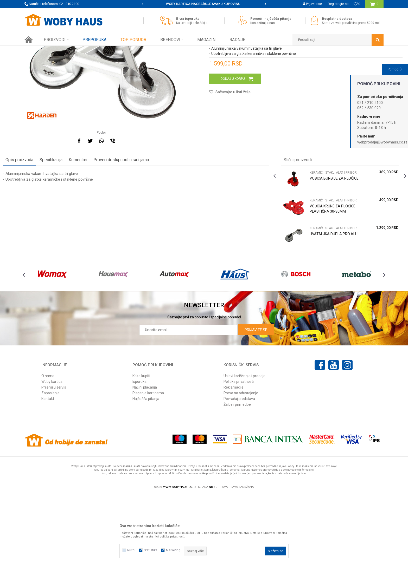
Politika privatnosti (239, 450)
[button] (338, 39)
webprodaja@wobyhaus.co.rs (382, 142)
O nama (47, 445)
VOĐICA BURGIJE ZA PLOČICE (319, 238)
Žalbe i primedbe (237, 473)
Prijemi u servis (53, 456)
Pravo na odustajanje (241, 462)
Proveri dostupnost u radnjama (142, 217)
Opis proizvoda (41, 217)
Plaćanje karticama (148, 462)
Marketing (173, 550)
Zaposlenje (50, 462)
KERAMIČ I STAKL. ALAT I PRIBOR (116, 49)
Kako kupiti (141, 445)
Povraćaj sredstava (239, 467)
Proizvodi (61, 49)
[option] (204, 4)
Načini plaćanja (144, 456)
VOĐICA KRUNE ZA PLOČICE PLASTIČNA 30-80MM (322, 268)
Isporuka (139, 450)
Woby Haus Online (37, 49)
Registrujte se (338, 4)
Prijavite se (256, 399)
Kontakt (47, 467)
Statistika (150, 550)
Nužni (131, 550)
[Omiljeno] (357, 4)
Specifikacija (72, 217)
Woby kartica (51, 450)
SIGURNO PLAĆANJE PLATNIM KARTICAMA (204, 4)
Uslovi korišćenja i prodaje (244, 445)
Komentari (99, 217)
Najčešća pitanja (145, 467)
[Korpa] (374, 6)
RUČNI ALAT (80, 49)
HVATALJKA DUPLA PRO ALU (322, 294)
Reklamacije (234, 456)
